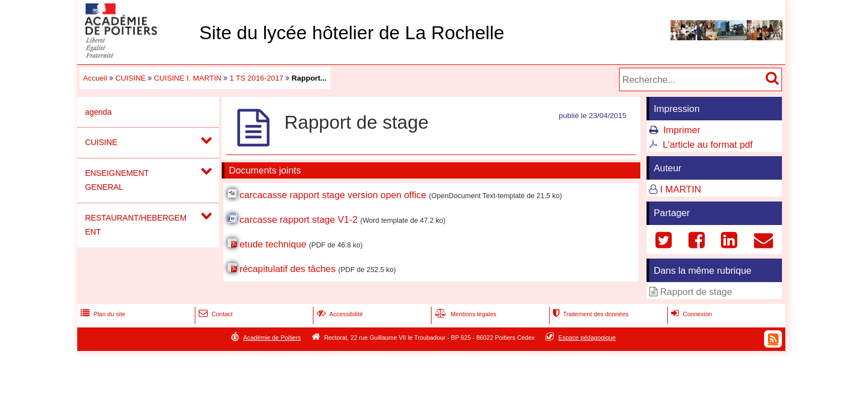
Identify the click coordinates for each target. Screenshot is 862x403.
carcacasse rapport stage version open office (333, 195)
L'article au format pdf (708, 144)
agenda (98, 111)
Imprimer (681, 130)
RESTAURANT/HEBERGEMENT (135, 224)
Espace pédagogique (587, 337)
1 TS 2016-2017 (256, 78)
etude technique (273, 244)
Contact (214, 314)
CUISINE (130, 78)
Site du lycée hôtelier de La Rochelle (351, 32)
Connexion (690, 314)
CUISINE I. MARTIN (188, 78)
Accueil (95, 78)
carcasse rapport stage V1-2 (299, 219)
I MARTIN (680, 189)
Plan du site (101, 314)
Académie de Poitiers (272, 337)
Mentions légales (464, 314)
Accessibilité (339, 314)
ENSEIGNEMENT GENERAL (117, 179)
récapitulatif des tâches (288, 269)
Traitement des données (590, 314)
